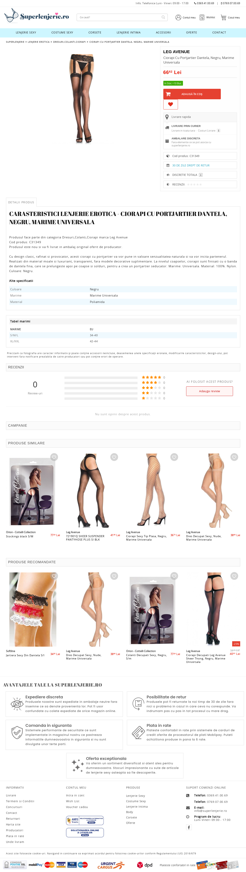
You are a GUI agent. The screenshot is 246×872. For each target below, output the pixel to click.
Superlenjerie (15, 42)
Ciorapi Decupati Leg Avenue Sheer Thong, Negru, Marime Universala (206, 664)
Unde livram (15, 842)
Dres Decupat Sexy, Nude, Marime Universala (204, 543)
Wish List (72, 801)
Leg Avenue (177, 51)
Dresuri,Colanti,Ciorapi (69, 42)
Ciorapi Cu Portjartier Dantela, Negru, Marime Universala (129, 42)
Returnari (13, 818)
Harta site (13, 824)
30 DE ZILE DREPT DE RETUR (191, 165)
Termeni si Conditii (20, 801)
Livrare (11, 795)
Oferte (191, 32)
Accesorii (163, 32)
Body (129, 812)
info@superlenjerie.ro (210, 810)
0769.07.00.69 (230, 3)
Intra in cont (75, 795)
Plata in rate (15, 836)
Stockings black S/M (19, 542)
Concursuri (14, 807)
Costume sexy (62, 32)
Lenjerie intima (129, 32)
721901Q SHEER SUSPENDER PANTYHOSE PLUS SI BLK (85, 543)
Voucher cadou (77, 807)
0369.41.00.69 (204, 3)
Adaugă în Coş (192, 94)
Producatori (14, 830)
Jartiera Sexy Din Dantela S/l (25, 660)
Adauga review (209, 391)
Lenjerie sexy (26, 32)
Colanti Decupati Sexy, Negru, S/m (146, 662)
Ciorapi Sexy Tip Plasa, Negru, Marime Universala (146, 543)
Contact (219, 32)
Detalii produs (21, 202)
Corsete (94, 32)
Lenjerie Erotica (39, 42)
